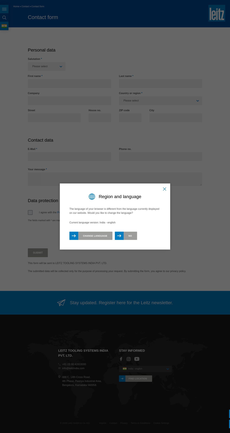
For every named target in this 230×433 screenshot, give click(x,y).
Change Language (95, 235)
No (130, 235)
